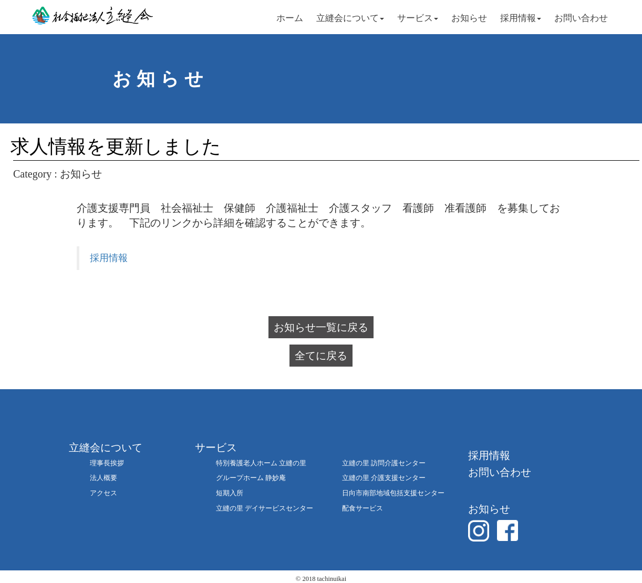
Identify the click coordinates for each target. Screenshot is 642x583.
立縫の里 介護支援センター (384, 478)
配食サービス (362, 508)
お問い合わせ (581, 18)
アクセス (103, 493)
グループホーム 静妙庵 (251, 478)
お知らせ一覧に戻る (321, 327)
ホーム (289, 18)
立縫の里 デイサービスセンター (264, 508)
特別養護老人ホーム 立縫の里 (261, 463)
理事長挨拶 (107, 463)
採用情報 (520, 18)
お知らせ (469, 18)
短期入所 (229, 493)
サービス (417, 18)
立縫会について (350, 18)
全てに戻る (321, 355)
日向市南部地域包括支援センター (393, 493)
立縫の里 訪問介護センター (384, 463)
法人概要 (103, 478)
